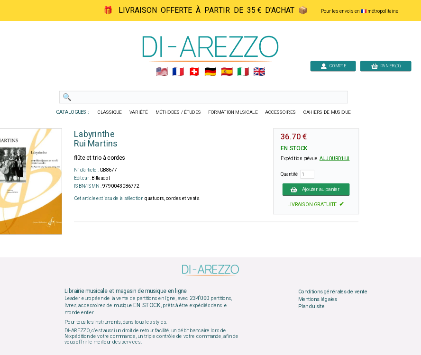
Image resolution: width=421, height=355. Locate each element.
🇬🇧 (259, 72)
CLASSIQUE (110, 112)
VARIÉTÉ (138, 112)
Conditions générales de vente (332, 292)
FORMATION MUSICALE (232, 112)
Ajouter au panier (316, 189)
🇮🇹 (243, 72)
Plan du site (311, 306)
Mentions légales (317, 299)
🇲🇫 (178, 72)
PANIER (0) (386, 66)
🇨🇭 (194, 72)
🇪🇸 (227, 72)
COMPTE (333, 66)
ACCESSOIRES (280, 112)
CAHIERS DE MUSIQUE (327, 112)
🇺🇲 (162, 72)
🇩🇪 (210, 72)
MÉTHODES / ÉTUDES (178, 112)
